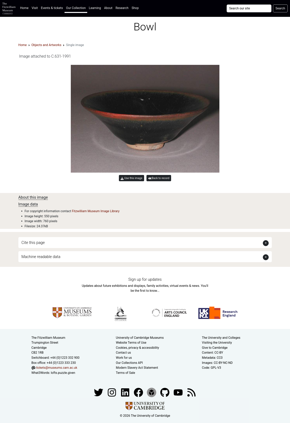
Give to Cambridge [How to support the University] (215, 348)
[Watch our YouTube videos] (178, 392)
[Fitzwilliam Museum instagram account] (112, 392)
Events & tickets (52, 8)
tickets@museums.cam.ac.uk (56, 368)
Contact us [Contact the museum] (123, 352)
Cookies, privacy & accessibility (137, 348)
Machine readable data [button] (41, 256)
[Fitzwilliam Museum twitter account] (99, 392)
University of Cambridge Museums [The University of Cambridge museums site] (140, 338)
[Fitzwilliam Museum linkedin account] (138, 392)
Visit (35, 8)
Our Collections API (129, 363)
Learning (95, 8)
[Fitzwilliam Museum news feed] (191, 392)
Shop (135, 8)
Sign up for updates (145, 279)
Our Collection (76, 8)
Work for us (124, 358)
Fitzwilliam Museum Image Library (95, 211)
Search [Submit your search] (280, 8)
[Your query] (249, 8)
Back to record (158, 178)
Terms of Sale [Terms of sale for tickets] (125, 373)
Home (25, 7)
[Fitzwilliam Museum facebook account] (125, 392)
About (108, 8)
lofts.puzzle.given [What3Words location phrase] (63, 373)
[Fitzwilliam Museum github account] (165, 392)
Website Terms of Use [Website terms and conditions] (131, 342)
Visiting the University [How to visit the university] (217, 342)
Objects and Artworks (46, 45)
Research (122, 8)
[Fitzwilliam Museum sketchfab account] (152, 392)
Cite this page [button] (33, 242)
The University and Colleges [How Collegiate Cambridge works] (221, 338)
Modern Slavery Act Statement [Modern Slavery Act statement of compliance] (137, 368)
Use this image (131, 178)
